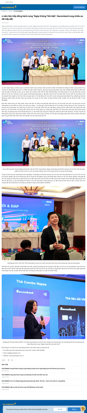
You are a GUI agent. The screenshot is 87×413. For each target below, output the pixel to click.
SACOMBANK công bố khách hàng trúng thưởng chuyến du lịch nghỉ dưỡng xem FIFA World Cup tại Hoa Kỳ (33, 368)
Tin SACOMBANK (18, 11)
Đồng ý (74, 409)
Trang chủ (4, 11)
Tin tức (10, 11)
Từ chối (60, 409)
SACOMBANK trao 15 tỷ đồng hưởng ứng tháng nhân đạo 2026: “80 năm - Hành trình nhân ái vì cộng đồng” (33, 381)
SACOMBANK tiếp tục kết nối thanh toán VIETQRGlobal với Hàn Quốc (22, 387)
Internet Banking (79, 7)
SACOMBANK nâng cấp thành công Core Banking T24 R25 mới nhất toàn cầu (25, 375)
